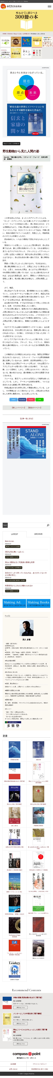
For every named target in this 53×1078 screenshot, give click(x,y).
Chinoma (10, 33)
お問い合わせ (13, 1069)
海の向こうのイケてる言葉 (13, 546)
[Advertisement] (26, 486)
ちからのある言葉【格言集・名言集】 (15, 580)
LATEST (14, 534)
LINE (39, 399)
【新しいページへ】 (18, 408)
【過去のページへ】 (34, 408)
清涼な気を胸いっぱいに (14, 552)
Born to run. (9, 541)
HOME (4, 33)
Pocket (31, 399)
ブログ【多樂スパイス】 (12, 557)
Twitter (13, 399)
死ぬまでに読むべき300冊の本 (22, 33)
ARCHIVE (38, 534)
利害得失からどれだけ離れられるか (19, 586)
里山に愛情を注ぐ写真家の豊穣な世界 (20, 562)
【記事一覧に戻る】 (26, 418)
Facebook (22, 399)
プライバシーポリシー (40, 1064)
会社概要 (13, 1064)
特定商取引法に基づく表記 (39, 1069)
